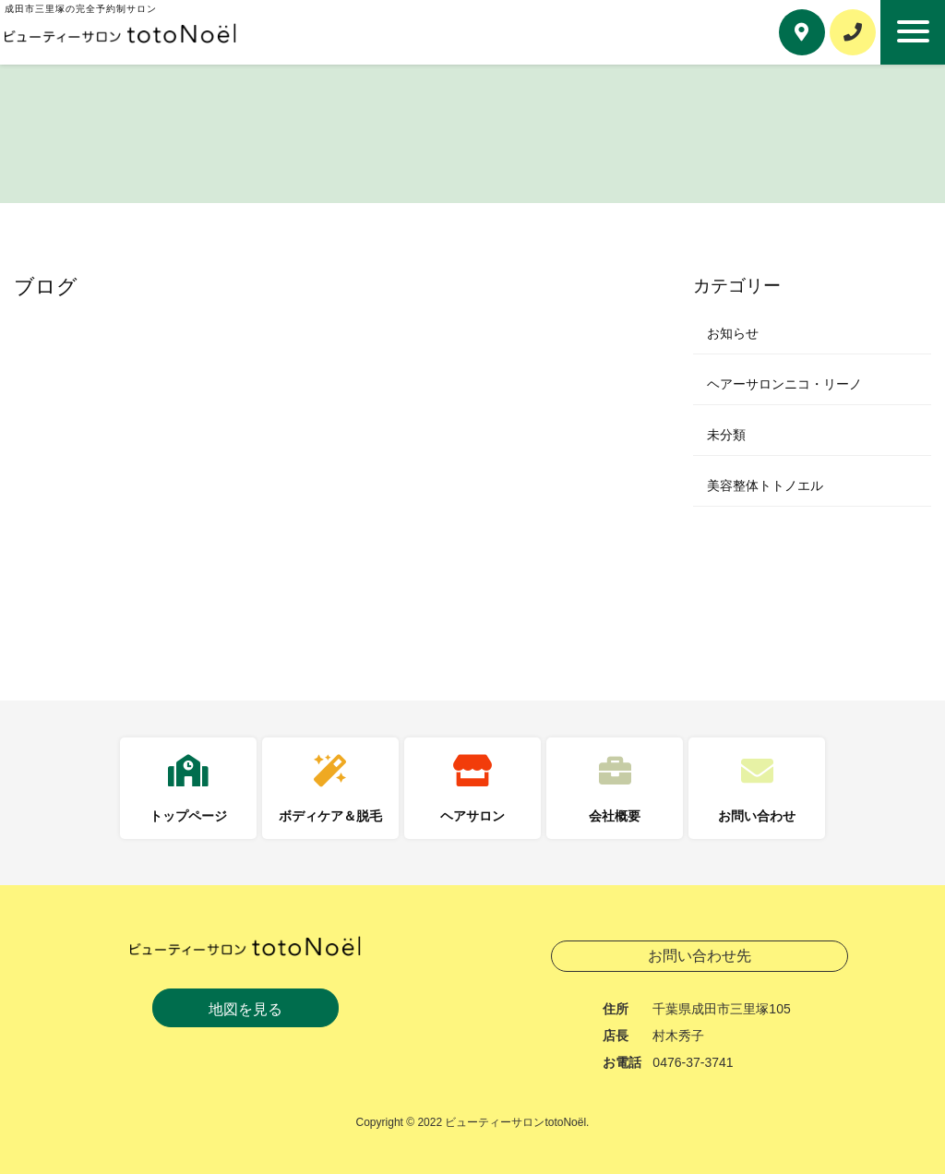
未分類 (726, 434)
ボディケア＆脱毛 (330, 816)
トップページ (188, 816)
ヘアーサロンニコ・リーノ (784, 384)
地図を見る (245, 1009)
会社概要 (614, 816)
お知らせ (733, 333)
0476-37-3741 (692, 1062)
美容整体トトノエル (765, 485)
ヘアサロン (472, 816)
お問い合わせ (756, 816)
